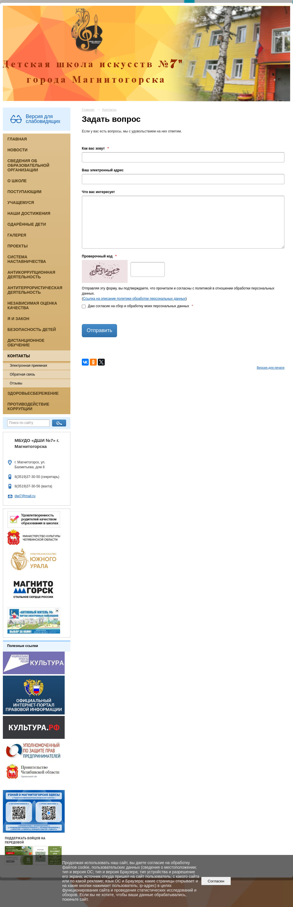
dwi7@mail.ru (25, 496)
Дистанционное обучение (25, 342)
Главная (17, 139)
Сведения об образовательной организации (28, 165)
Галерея (16, 235)
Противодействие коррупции (28, 406)
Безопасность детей (31, 329)
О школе (17, 180)
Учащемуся (20, 202)
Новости (17, 150)
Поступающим (24, 191)
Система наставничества (26, 259)
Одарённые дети (26, 224)
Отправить (99, 330)
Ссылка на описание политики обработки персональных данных (134, 299)
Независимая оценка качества (32, 305)
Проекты (17, 246)
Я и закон (18, 318)
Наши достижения (28, 213)
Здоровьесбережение (33, 393)
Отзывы (16, 383)
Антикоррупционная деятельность (31, 274)
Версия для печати (270, 367)
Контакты (18, 356)
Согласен (215, 881)
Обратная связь (22, 374)
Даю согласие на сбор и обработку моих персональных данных (137, 306)
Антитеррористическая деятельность (34, 290)
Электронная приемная (28, 366)
